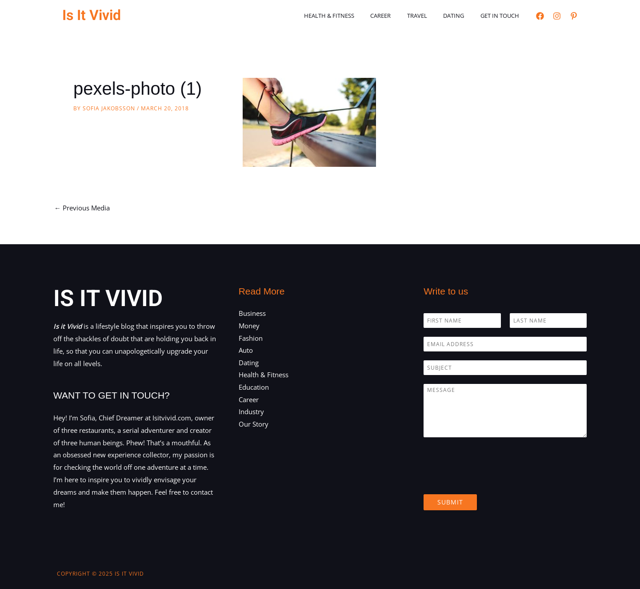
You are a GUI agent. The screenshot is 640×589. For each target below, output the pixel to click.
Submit (450, 502)
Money (249, 325)
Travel (429, 16)
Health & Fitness (350, 16)
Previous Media (82, 207)
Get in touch (502, 16)
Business (252, 313)
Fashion (251, 338)
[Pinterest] (574, 16)
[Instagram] (557, 16)
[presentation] (491, 479)
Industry (251, 412)
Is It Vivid (91, 15)
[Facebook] (540, 16)
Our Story (253, 424)
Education (254, 387)
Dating (460, 16)
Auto (246, 350)
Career (397, 16)
